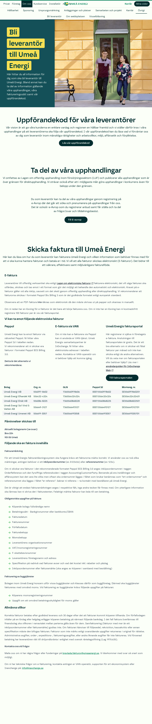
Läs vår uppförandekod (76, 143)
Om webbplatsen (75, 16)
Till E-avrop (74, 219)
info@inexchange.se (32, 668)
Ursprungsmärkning (49, 10)
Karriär (128, 3)
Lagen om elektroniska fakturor (74, 283)
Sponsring (28, 10)
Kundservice (40, 3)
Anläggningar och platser (77, 10)
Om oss (27, 3)
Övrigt (141, 10)
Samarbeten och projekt (108, 10)
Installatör (55, 3)
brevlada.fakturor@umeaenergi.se (81, 653)
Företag (16, 3)
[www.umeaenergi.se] (76, 4)
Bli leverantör (54, 16)
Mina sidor (142, 3)
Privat (6, 3)
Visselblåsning (97, 16)
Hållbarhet (12, 10)
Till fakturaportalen (120, 377)
